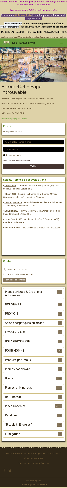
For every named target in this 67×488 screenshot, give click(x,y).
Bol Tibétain (13, 397)
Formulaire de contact (15, 280)
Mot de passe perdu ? (23, 160)
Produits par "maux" (18, 360)
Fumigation (12, 434)
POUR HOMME (14, 350)
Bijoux (9, 378)
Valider (33, 166)
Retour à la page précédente (14, 119)
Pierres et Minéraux (18, 387)
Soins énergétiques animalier (24, 323)
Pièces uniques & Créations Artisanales (23, 293)
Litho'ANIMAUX (15, 332)
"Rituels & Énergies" (18, 424)
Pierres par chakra (17, 369)
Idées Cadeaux (15, 406)
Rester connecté (13, 155)
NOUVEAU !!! (13, 304)
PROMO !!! (11, 313)
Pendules (11, 415)
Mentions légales (33, 481)
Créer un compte (9, 160)
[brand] (18, 43)
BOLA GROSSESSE (17, 341)
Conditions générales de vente (33, 484)
